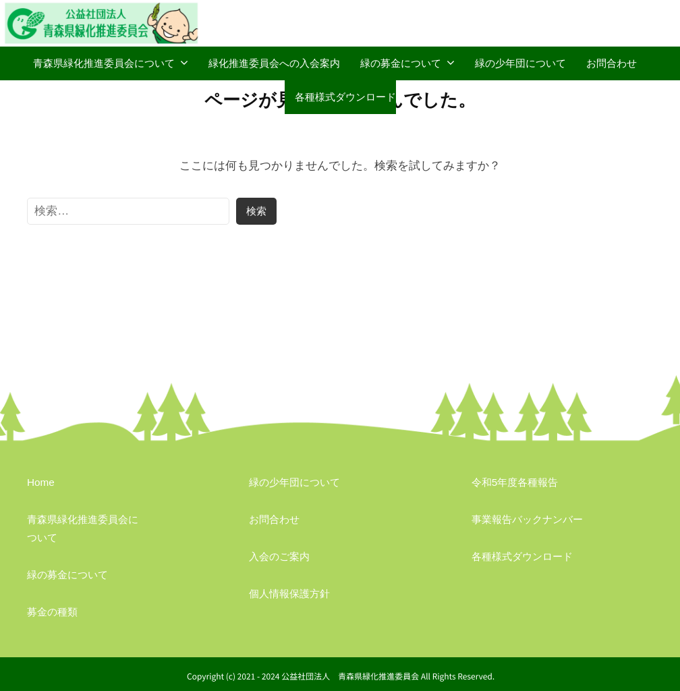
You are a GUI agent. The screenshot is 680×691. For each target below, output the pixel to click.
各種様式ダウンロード (345, 97)
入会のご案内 (279, 556)
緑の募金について (400, 63)
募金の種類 (52, 611)
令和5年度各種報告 (515, 482)
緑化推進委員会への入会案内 (274, 63)
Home (41, 482)
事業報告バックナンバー (527, 519)
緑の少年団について (520, 63)
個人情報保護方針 (289, 593)
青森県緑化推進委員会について (104, 63)
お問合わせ (611, 63)
